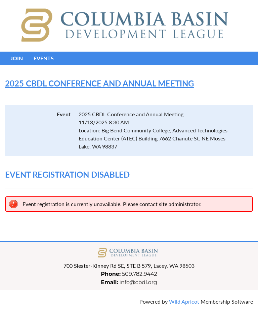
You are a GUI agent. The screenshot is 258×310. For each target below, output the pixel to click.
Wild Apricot (184, 301)
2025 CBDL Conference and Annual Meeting (99, 83)
